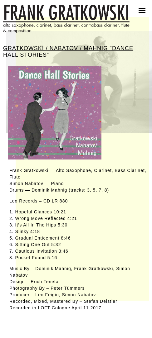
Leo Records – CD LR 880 (38, 200)
